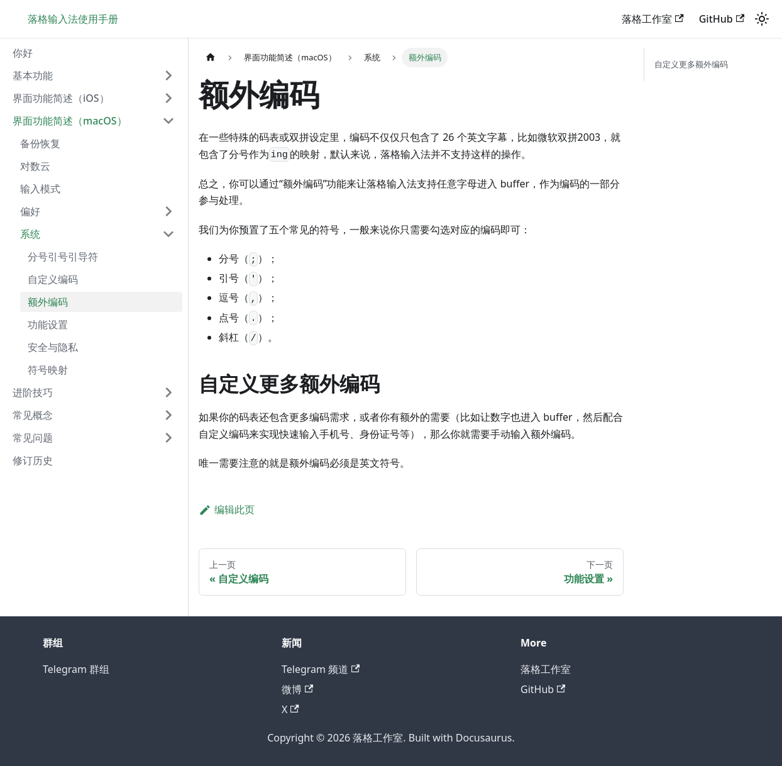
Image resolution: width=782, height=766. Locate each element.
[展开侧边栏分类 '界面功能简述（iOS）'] (168, 98)
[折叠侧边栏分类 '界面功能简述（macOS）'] (168, 121)
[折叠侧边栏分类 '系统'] (168, 234)
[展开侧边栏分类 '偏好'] (168, 211)
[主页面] (211, 57)
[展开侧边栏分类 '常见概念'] (168, 415)
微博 (297, 689)
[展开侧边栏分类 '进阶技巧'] (168, 392)
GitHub (721, 19)
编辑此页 (227, 509)
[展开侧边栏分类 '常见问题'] (168, 438)
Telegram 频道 (321, 669)
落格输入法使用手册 (73, 19)
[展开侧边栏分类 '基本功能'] (168, 75)
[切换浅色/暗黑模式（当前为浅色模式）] (762, 19)
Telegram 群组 (76, 669)
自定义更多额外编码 (691, 64)
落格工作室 (652, 19)
